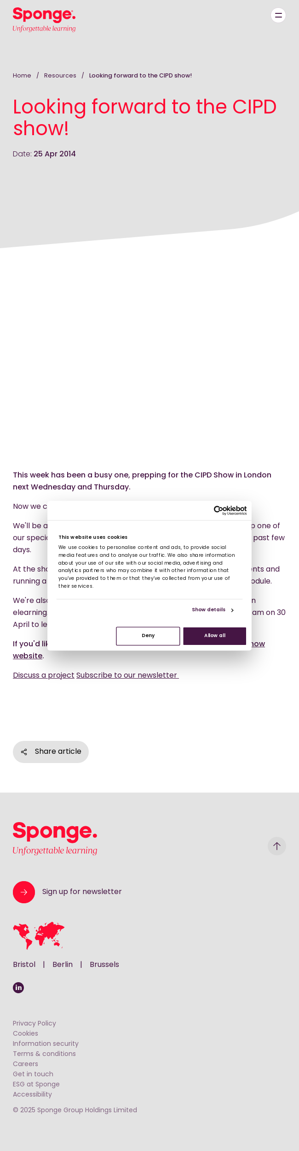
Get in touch (33, 1074)
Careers (25, 1064)
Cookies (25, 1034)
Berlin (62, 965)
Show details (208, 610)
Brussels (104, 965)
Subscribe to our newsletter (127, 676)
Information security (46, 1044)
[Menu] (278, 15)
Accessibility (32, 1094)
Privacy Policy (34, 1023)
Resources (61, 76)
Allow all (214, 635)
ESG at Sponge (36, 1084)
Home (22, 76)
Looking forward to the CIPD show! (140, 76)
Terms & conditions (44, 1054)
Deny (148, 635)
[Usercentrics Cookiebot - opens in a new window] (218, 510)
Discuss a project (44, 676)
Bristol (24, 965)
